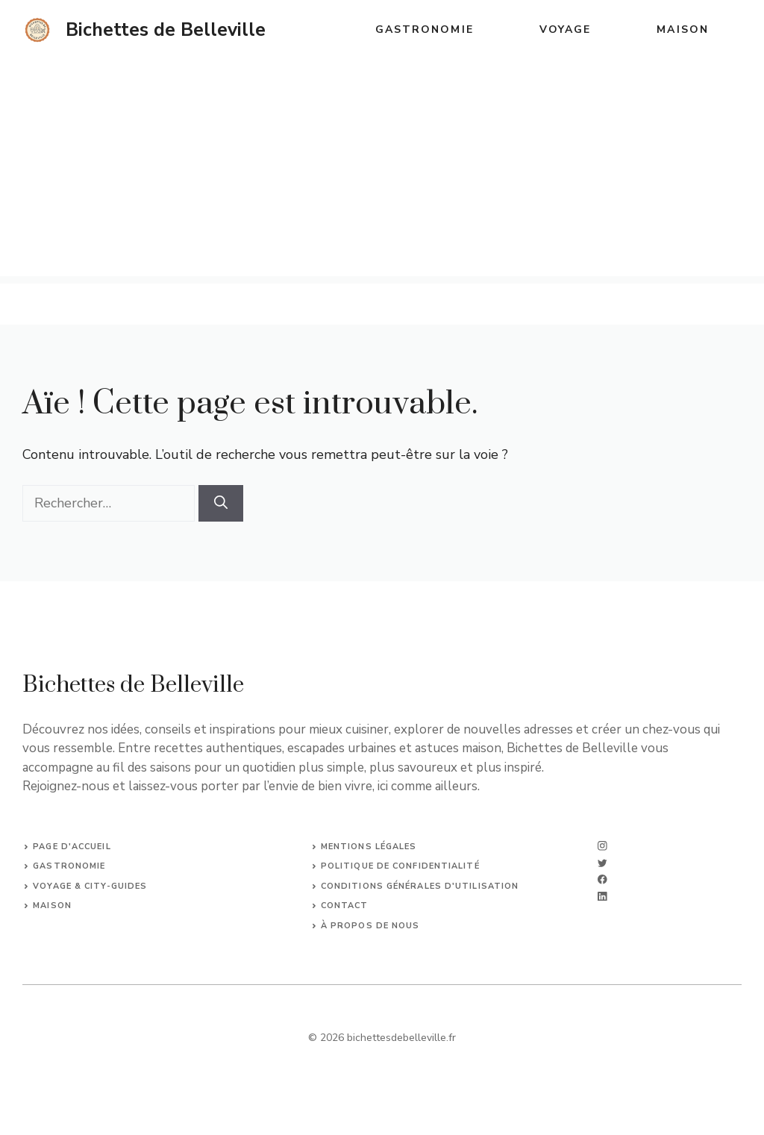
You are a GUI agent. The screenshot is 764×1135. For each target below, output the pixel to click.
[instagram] (602, 846)
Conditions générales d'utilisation (420, 886)
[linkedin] (602, 896)
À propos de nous (370, 925)
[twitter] (602, 863)
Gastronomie (424, 29)
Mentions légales (369, 846)
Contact (345, 905)
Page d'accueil (71, 846)
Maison (683, 29)
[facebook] (602, 879)
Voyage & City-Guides (90, 886)
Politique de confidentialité (400, 866)
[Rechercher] (220, 503)
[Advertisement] (382, 171)
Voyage (565, 29)
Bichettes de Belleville (166, 30)
